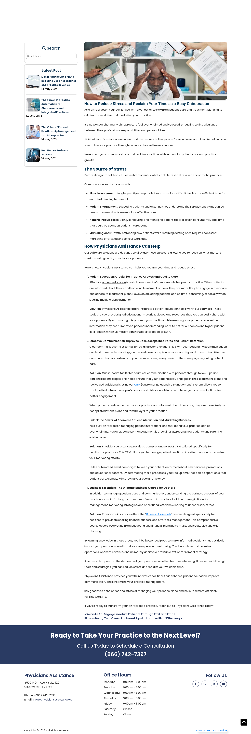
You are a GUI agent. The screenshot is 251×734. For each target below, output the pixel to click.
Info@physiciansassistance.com (54, 700)
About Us (221, 30)
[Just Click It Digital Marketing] (211, 699)
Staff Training (86, 30)
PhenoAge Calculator (119, 30)
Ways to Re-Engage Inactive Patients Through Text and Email (129, 614)
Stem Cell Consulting (192, 30)
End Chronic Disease (154, 30)
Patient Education (42, 30)
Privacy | (201, 730)
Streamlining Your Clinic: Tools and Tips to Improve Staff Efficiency (133, 618)
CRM (65, 30)
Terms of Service (217, 730)
